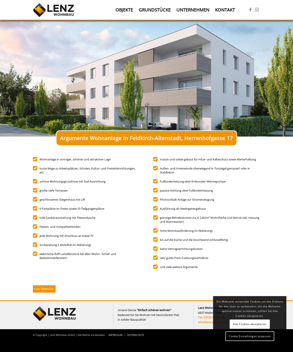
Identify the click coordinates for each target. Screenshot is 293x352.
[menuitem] (124, 10)
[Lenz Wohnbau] (54, 10)
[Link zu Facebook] (250, 9)
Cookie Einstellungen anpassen (250, 336)
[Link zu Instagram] (257, 9)
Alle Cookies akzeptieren (249, 324)
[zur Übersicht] (44, 289)
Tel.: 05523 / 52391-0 (211, 317)
